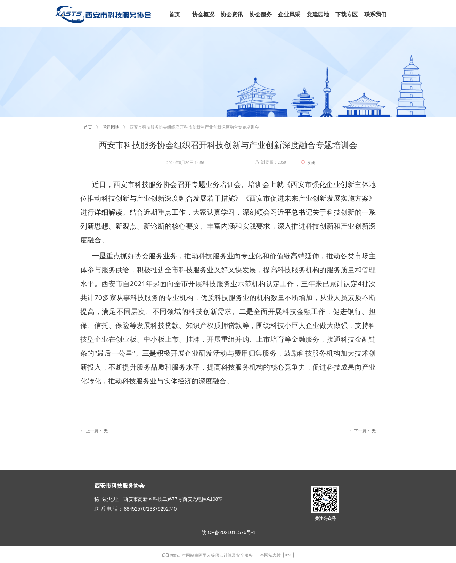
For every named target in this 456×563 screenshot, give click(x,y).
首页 (88, 127)
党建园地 (111, 127)
